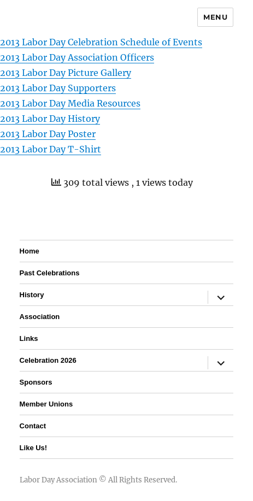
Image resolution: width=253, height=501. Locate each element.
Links (29, 338)
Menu (215, 17)
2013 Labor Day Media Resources (70, 103)
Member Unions (46, 404)
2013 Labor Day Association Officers (77, 57)
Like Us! (34, 448)
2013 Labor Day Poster (48, 133)
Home (29, 251)
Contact (33, 426)
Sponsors (36, 382)
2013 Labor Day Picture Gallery (65, 72)
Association (40, 317)
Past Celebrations (50, 273)
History (32, 295)
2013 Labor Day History (50, 118)
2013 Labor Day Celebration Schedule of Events (101, 42)
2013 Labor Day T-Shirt (50, 149)
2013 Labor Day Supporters (58, 87)
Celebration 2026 (48, 360)
